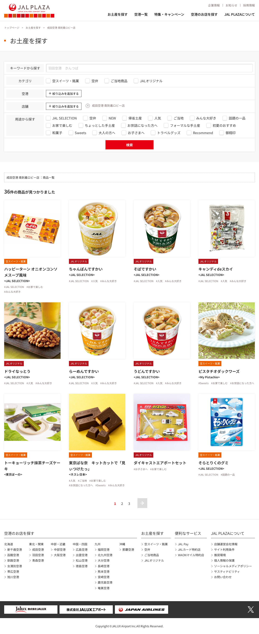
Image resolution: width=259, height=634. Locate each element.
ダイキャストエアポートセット (160, 462)
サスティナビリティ (227, 571)
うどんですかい (147, 371)
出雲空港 (82, 555)
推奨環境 (220, 555)
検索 (129, 144)
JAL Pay (183, 544)
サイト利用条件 (224, 549)
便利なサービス (188, 533)
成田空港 (38, 549)
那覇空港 (128, 549)
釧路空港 (13, 560)
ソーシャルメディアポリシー (233, 566)
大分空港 (103, 560)
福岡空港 (103, 549)
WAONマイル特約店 (191, 555)
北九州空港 (105, 555)
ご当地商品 (151, 555)
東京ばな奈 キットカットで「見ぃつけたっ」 (97, 465)
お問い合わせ (223, 577)
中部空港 (60, 549)
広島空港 (82, 549)
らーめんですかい (84, 371)
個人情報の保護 (224, 560)
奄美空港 (103, 588)
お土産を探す (118, 14)
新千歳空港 (14, 549)
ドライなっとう (17, 371)
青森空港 (38, 560)
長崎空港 (103, 566)
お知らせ (231, 5)
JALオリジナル (154, 560)
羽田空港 (38, 555)
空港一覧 (141, 14)
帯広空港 (13, 571)
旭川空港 (13, 577)
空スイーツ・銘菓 (156, 544)
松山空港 (82, 560)
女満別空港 (14, 566)
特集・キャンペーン (169, 14)
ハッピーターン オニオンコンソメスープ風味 (30, 272)
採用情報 (249, 5)
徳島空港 (82, 566)
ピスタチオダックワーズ (219, 371)
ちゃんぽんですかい (86, 269)
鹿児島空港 (105, 582)
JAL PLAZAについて (239, 14)
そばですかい (145, 269)
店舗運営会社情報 (225, 544)
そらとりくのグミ (213, 462)
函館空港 (13, 555)
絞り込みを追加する (65, 93)
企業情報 (214, 5)
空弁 (147, 549)
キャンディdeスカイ (215, 269)
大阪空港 (60, 555)
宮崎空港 (103, 577)
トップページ (11, 27)
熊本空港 (103, 571)
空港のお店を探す (204, 14)
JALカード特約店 (189, 549)
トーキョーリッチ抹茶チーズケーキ (32, 465)
